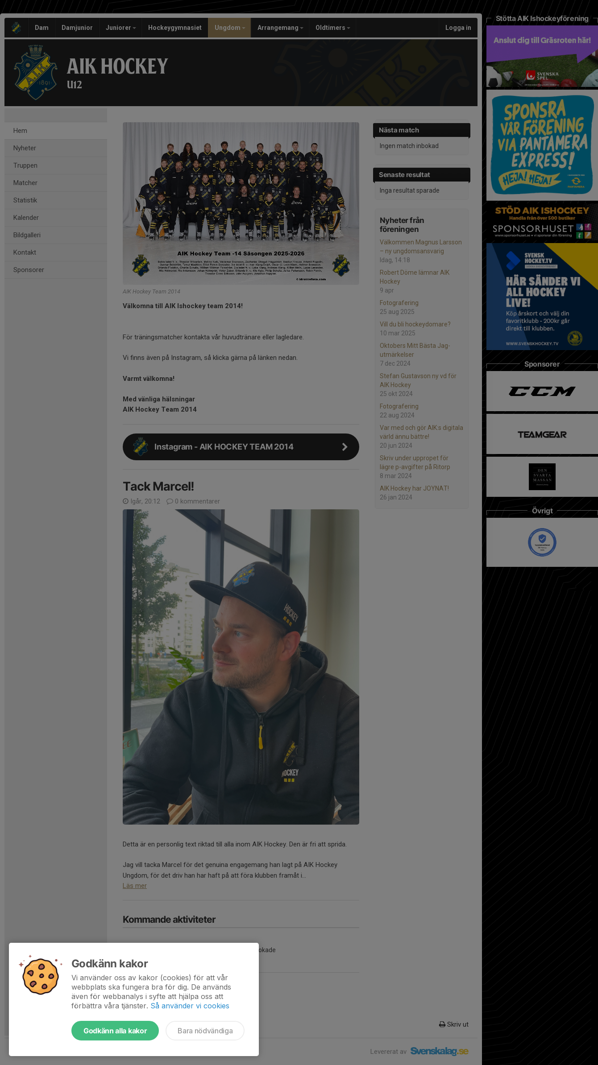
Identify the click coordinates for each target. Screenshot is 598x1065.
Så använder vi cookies (189, 1005)
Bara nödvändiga (205, 1030)
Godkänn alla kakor (115, 1030)
